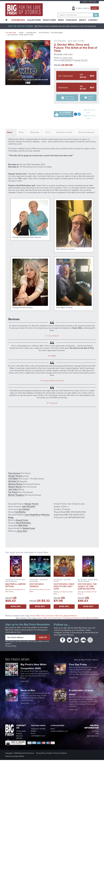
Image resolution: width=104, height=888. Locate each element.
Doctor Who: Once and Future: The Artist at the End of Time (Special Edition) (68, 618)
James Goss (67, 57)
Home (21, 32)
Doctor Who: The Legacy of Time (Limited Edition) (87, 586)
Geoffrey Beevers (17, 589)
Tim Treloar (13, 492)
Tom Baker (63, 592)
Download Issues (93, 736)
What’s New (49, 20)
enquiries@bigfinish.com (59, 731)
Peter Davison (66, 60)
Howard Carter (21, 520)
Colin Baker (13, 478)
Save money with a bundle (70, 97)
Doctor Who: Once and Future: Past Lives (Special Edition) (53, 615)
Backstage (34, 132)
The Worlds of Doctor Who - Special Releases (15, 580)
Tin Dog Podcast (52, 335)
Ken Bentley (20, 512)
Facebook (80, 630)
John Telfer (13, 489)
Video (21, 132)
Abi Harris (12, 481)
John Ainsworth (28, 506)
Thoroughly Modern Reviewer (52, 380)
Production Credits (64, 132)
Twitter (87, 630)
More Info (16, 606)
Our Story (95, 731)
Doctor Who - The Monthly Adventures (38, 580)
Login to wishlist (91, 97)
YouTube (66, 632)
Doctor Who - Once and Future (20, 35)
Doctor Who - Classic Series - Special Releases (88, 580)
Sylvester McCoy (15, 484)
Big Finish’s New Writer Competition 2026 (34, 666)
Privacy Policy (10, 646)
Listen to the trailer (90, 111)
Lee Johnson (23, 509)
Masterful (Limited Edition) (15, 585)
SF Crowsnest (52, 403)
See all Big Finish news (85, 659)
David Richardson (23, 523)
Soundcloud (77, 632)
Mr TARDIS (52, 356)
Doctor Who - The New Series (51, 32)
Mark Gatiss (9, 591)
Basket (95, 8)
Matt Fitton (23, 525)
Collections (34, 20)
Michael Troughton (16, 495)
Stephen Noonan (15, 487)
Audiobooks (31, 32)
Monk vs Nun (28, 690)
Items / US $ (82, 8)
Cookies (49, 753)
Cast (48, 132)
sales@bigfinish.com (38, 736)
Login (84, 1)
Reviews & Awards (86, 132)
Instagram (58, 632)
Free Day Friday (78, 664)
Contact (93, 20)
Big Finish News (17, 659)
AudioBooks (18, 20)
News (61, 20)
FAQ (97, 733)
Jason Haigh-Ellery (32, 514)
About (82, 20)
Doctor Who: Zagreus (36, 585)
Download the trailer (91, 117)
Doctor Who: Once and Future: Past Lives (64, 586)
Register (92, 1)
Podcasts (71, 20)
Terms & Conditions (60, 753)
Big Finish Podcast (66, 635)
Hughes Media (19, 756)
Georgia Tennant (80, 60)
